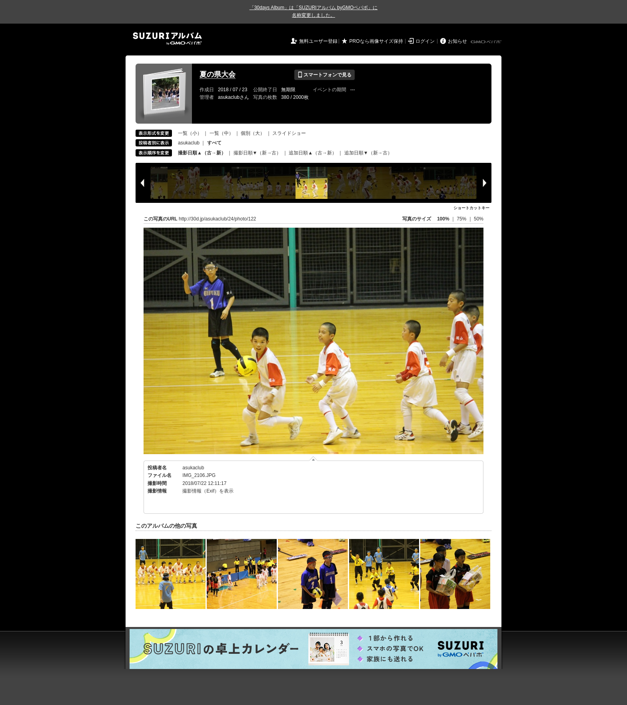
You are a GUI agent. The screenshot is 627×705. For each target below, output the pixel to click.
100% (443, 219)
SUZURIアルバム (167, 38)
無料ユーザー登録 (318, 41)
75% (462, 219)
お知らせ (457, 41)
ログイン (425, 41)
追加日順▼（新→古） (368, 153)
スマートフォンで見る (324, 75)
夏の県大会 (218, 74)
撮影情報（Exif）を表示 (208, 491)
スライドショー (289, 133)
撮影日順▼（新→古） (258, 153)
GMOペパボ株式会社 (487, 42)
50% (478, 219)
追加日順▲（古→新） (313, 153)
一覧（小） (190, 133)
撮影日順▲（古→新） (202, 153)
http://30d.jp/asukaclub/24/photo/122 (217, 219)
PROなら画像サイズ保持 (376, 41)
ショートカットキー (471, 208)
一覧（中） (222, 133)
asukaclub (189, 143)
